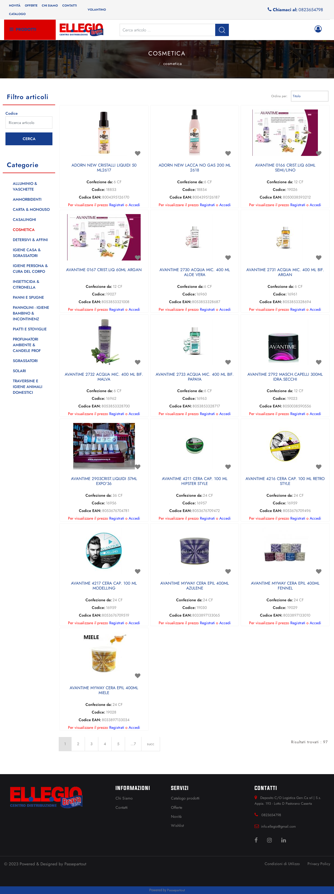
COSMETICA (172, 64)
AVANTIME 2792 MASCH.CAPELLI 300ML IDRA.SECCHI (285, 377)
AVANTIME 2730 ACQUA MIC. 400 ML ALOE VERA (194, 272)
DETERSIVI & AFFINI (30, 239)
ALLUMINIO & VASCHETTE (25, 186)
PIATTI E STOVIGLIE (30, 329)
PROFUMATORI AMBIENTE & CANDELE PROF (27, 344)
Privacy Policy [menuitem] (319, 863)
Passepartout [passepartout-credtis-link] (176, 890)
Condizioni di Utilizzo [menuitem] (282, 863)
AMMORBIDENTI (27, 199)
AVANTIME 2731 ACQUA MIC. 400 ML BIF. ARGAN (285, 272)
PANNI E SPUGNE (28, 297)
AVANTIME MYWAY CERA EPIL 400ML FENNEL (285, 586)
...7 (133, 744)
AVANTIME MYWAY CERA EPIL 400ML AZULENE (194, 586)
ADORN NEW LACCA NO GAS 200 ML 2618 (195, 168)
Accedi (134, 205)
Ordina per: (279, 96)
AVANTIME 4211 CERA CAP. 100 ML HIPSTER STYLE (194, 481)
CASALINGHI (24, 219)
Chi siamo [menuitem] (50, 5)
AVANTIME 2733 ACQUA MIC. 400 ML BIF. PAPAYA (195, 377)
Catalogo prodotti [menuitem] (185, 798)
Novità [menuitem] (14, 5)
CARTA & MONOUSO (31, 209)
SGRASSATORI (25, 360)
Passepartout (75, 864)
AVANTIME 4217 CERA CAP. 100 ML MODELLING (104, 586)
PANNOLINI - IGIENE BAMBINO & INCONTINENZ (31, 313)
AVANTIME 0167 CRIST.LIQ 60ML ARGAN (104, 270)
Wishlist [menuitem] (177, 825)
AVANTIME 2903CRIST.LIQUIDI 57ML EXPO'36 (104, 481)
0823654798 (310, 10)
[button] (222, 30)
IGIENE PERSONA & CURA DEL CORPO (30, 268)
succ (150, 744)
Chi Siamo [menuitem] (124, 798)
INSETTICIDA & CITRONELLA (26, 284)
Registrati (116, 205)
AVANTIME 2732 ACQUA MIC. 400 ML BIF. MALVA (104, 377)
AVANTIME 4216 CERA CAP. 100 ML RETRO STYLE (285, 481)
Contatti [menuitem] (69, 5)
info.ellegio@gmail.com (278, 826)
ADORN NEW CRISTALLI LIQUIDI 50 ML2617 (104, 168)
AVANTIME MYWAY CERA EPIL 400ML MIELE (104, 690)
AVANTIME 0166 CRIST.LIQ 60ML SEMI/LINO (285, 168)
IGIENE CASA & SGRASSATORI (27, 252)
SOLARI (19, 371)
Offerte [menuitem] (31, 5)
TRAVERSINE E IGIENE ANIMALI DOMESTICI (27, 386)
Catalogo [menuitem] (17, 14)
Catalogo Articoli (152, 63)
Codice (11, 113)
